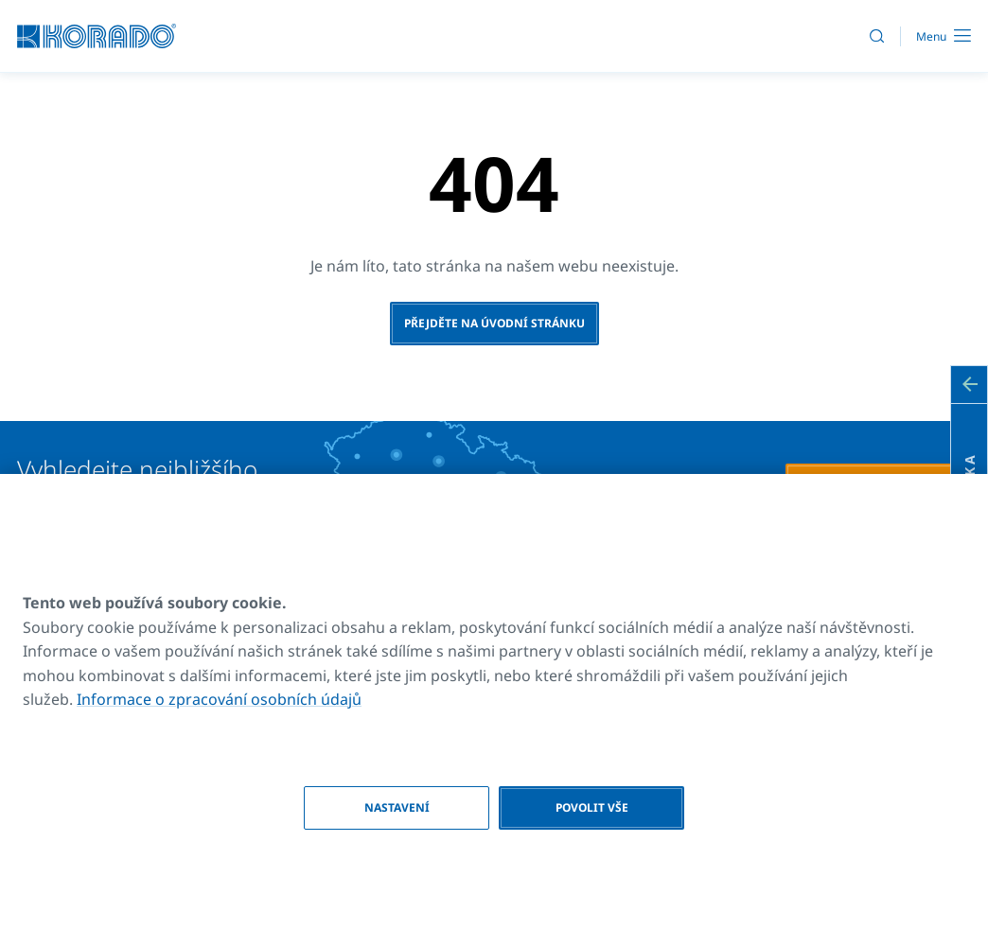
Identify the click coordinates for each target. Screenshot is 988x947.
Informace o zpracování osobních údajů (219, 699)
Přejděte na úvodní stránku (494, 323)
